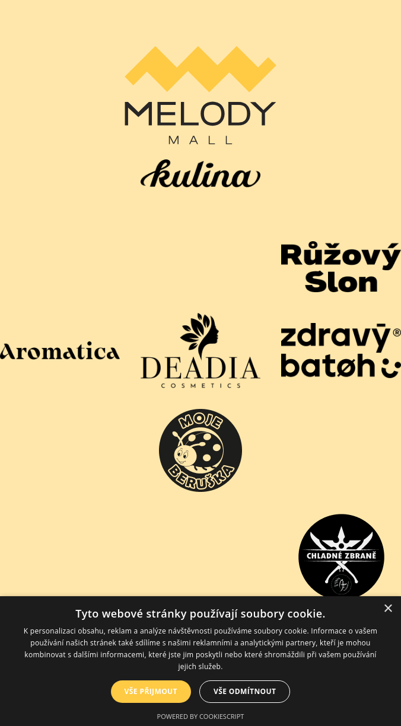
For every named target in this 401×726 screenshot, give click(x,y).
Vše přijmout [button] (151, 691)
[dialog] (200, 661)
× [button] (387, 609)
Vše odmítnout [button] (245, 691)
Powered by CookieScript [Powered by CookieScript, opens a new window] (200, 716)
